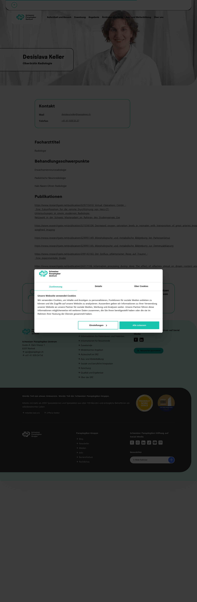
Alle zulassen (139, 325)
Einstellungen (98, 325)
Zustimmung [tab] (55, 286)
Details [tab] (98, 286)
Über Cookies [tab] (141, 286)
